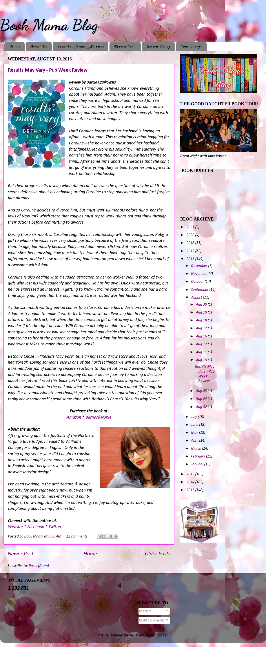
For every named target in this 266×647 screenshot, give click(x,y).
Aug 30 (202, 305)
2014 (190, 482)
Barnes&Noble (98, 417)
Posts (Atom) (39, 566)
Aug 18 (202, 320)
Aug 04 (202, 399)
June (195, 425)
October (198, 282)
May (195, 433)
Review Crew (125, 46)
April (195, 441)
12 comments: (77, 536)
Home (15, 46)
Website (16, 527)
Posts (145, 611)
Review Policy (158, 46)
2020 (190, 235)
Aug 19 (202, 312)
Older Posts (157, 554)
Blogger (161, 635)
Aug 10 (202, 360)
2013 (190, 490)
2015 (190, 474)
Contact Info (191, 46)
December (199, 266)
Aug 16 (202, 336)
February (198, 456)
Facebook (36, 527)
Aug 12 (202, 344)
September (200, 290)
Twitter (55, 527)
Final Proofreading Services (80, 46)
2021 (190, 227)
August (197, 298)
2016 (190, 259)
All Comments (152, 620)
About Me (38, 46)
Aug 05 (202, 391)
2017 (190, 251)
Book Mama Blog (49, 25)
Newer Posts (22, 554)
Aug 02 (202, 407)
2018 (190, 243)
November (200, 274)
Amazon (74, 417)
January (197, 464)
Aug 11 (202, 352)
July (194, 417)
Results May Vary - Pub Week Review (47, 70)
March (196, 449)
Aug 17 (202, 328)
